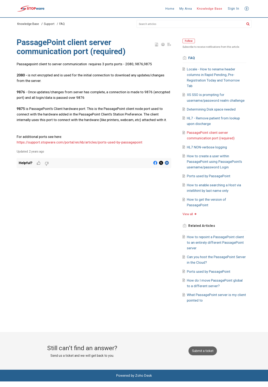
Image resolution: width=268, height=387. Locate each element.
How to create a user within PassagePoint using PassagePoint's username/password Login (216, 167)
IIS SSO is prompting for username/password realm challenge (209, 100)
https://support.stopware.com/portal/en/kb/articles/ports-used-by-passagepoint (79, 142)
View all (191, 220)
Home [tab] (169, 8)
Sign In (233, 8)
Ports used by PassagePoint (210, 182)
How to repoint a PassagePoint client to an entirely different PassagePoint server (212, 248)
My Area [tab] (185, 8)
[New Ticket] (202, 356)
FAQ (62, 24)
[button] (247, 8)
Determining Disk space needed (212, 115)
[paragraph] (94, 103)
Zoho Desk (143, 381)
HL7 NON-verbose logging (208, 153)
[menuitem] (233, 8)
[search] (194, 24)
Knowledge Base (28, 24)
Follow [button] (190, 41)
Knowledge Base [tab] (209, 8)
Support (49, 24)
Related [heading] (203, 231)
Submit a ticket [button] (202, 356)
